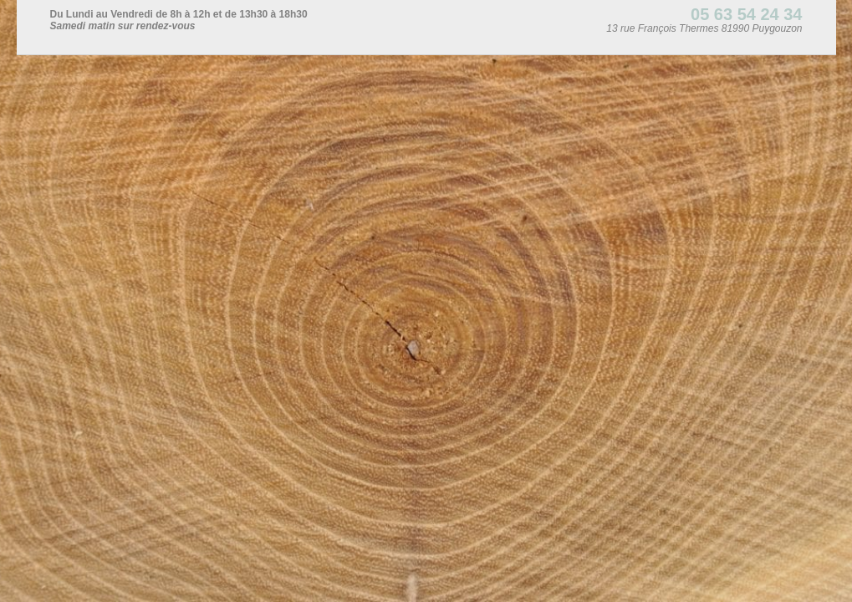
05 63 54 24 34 (746, 14)
